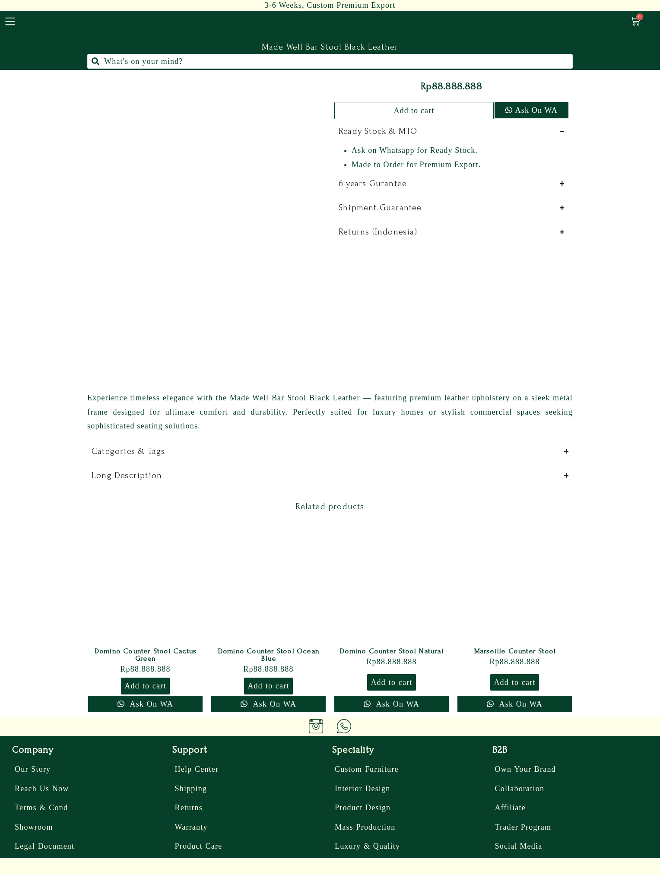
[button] (531, 110)
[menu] (10, 21)
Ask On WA (536, 110)
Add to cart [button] (145, 686)
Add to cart (413, 110)
